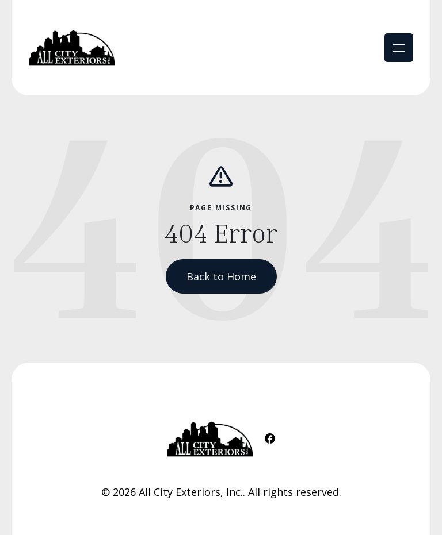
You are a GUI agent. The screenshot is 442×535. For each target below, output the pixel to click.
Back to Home (221, 276)
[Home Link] (72, 47)
